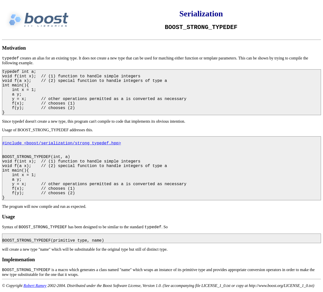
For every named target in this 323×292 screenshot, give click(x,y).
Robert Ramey (34, 285)
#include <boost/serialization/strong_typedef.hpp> (61, 143)
